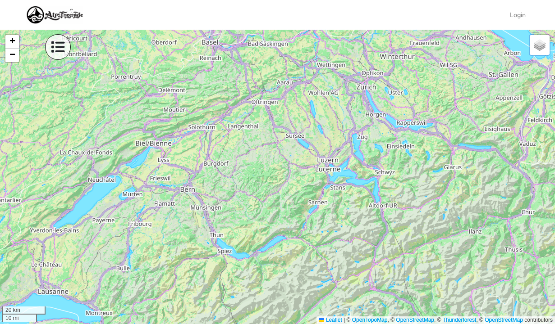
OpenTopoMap (370, 320)
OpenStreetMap (415, 320)
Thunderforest (460, 320)
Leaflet (330, 320)
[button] (12, 42)
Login (518, 14)
